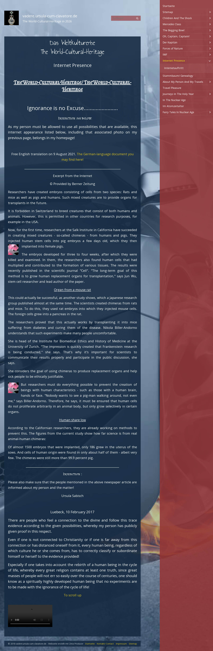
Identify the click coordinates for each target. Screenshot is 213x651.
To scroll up (72, 595)
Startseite (169, 6)
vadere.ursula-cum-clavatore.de (49, 16)
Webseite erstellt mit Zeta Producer (65, 643)
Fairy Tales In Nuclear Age (178, 112)
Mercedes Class (172, 24)
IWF (165, 54)
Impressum (121, 643)
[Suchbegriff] (126, 18)
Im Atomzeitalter (173, 106)
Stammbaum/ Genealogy (178, 75)
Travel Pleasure (172, 88)
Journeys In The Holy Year (178, 94)
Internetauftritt (174, 68)
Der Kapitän (170, 42)
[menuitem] (186, 6)
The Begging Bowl (173, 30)
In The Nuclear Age (174, 100)
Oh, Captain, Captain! (176, 36)
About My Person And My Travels (183, 82)
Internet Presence (174, 60)
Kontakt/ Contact (105, 643)
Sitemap (168, 12)
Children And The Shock (177, 18)
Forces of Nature (173, 48)
